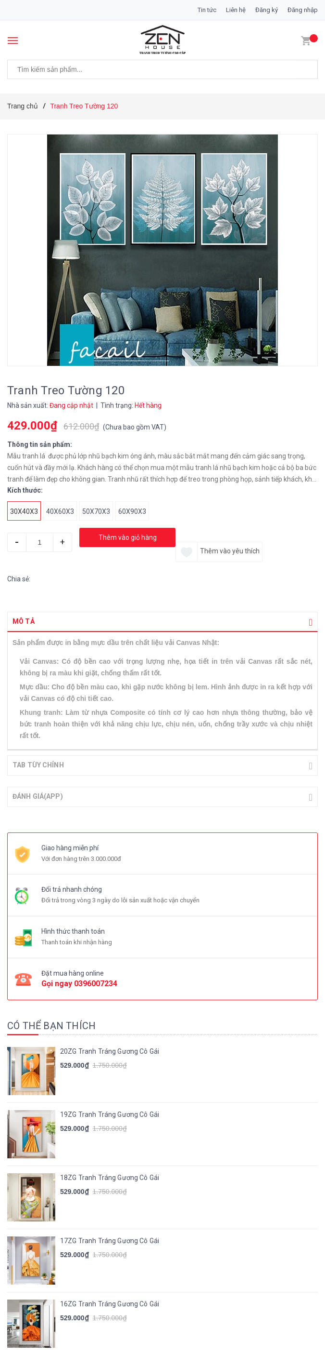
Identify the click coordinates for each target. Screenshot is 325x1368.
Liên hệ (236, 9)
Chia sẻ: (18, 579)
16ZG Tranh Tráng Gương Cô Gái (109, 1303)
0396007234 (95, 982)
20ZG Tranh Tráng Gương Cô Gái (109, 1050)
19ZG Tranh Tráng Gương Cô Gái (109, 1113)
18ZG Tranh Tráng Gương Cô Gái (109, 1176)
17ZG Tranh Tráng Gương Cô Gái (109, 1240)
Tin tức (207, 9)
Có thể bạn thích (51, 1025)
